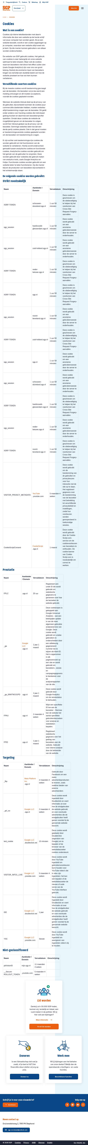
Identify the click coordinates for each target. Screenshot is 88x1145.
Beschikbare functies (63, 1077)
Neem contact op (12, 1119)
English (49, 1143)
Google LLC (29, 809)
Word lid (74, 8)
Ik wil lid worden (44, 1027)
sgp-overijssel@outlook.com (16, 1130)
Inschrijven (10, 1105)
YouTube (36, 494)
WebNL (79, 1143)
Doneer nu (25, 1077)
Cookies (18, 1143)
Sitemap (41, 1143)
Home (4, 17)
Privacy (26, 1143)
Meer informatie (44, 1020)
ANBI (34, 1143)
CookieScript (38, 546)
